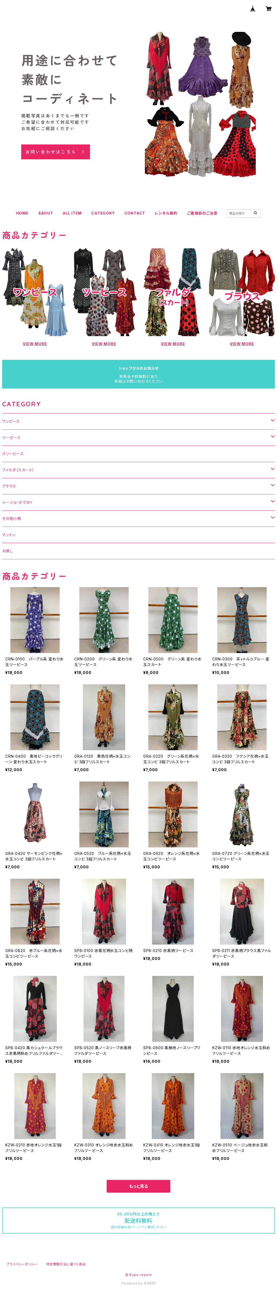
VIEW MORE (35, 344)
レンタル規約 (166, 213)
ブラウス (9, 486)
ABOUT (45, 213)
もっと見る (138, 1186)
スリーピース (13, 453)
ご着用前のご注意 (202, 213)
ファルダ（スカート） (18, 470)
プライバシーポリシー (22, 1264)
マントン (9, 534)
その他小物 (11, 518)
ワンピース (11, 421)
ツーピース (11, 437)
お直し (7, 551)
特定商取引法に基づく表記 (66, 1264)
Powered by (138, 1283)
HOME (22, 213)
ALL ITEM (72, 213)
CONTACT (134, 213)
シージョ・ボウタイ (17, 502)
